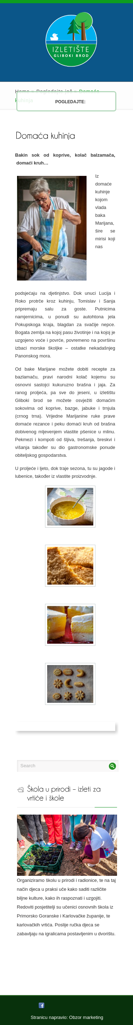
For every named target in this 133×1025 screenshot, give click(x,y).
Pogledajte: (57, 101)
